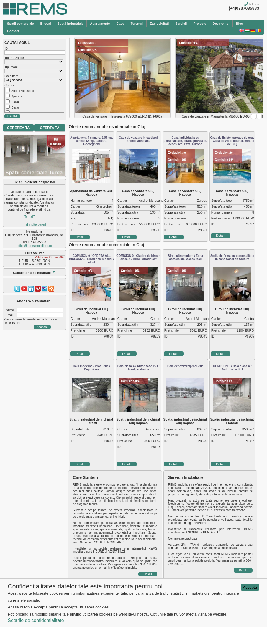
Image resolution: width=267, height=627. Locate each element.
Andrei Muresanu (22, 90)
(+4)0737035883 (244, 8)
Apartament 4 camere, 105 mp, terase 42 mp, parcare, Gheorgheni (91, 141)
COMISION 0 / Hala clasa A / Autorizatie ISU (232, 368)
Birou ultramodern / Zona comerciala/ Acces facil (185, 257)
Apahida (16, 96)
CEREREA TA (18, 128)
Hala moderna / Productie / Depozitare (91, 368)
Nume (10, 310)
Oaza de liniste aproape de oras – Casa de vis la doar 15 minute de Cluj (232, 141)
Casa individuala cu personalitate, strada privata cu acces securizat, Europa (185, 141)
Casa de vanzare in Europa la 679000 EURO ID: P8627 (122, 116)
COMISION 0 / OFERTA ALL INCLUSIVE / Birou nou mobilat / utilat (91, 259)
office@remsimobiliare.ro (34, 245)
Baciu (15, 102)
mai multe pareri (34, 224)
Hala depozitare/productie (185, 366)
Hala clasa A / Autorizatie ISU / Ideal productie (138, 368)
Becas (16, 107)
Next (259, 116)
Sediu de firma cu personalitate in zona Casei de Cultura (232, 257)
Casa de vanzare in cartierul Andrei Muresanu (138, 139)
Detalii (79, 237)
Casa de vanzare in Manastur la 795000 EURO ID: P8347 (223, 116)
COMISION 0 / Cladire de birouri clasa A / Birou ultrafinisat (138, 257)
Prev (253, 116)
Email (9, 315)
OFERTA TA (49, 128)
